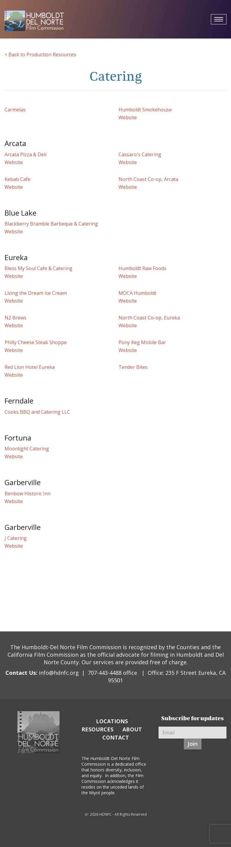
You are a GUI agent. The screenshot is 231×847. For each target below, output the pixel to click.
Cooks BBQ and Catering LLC (37, 412)
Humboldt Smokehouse (145, 109)
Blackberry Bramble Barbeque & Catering (51, 223)
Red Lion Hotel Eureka (30, 367)
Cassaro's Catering (140, 154)
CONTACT (115, 737)
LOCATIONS (112, 721)
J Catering (16, 538)
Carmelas (15, 109)
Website (128, 117)
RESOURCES (97, 729)
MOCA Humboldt (137, 293)
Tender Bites (133, 367)
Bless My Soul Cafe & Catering (38, 268)
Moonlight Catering (27, 448)
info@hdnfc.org (59, 672)
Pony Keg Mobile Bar (142, 342)
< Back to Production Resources (40, 54)
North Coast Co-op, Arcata (148, 179)
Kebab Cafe (17, 179)
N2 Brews (15, 317)
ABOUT (132, 729)
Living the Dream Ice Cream (36, 293)
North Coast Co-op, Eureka (149, 317)
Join (193, 743)
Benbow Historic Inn (28, 493)
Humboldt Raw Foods (142, 268)
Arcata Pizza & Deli (25, 154)
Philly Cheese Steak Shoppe (36, 342)
